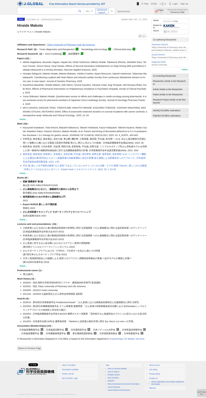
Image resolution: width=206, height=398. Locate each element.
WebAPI (111, 381)
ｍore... (185, 69)
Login (175, 4)
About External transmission (119, 390)
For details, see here (134, 338)
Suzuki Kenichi (158, 55)
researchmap (116, 338)
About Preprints (114, 387)
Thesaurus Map (177, 11)
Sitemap (152, 388)
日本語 (154, 4)
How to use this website (117, 369)
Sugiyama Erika (159, 62)
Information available (70, 369)
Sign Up (184, 4)
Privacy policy (154, 374)
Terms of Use (154, 365)
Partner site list (68, 374)
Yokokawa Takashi (160, 44)
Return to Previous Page (29, 348)
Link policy (153, 369)
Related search (114, 375)
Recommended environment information (124, 384)
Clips (161, 11)
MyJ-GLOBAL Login (70, 378)
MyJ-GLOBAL (113, 378)
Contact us (153, 378)
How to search (113, 372)
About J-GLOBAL (69, 365)
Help (146, 4)
